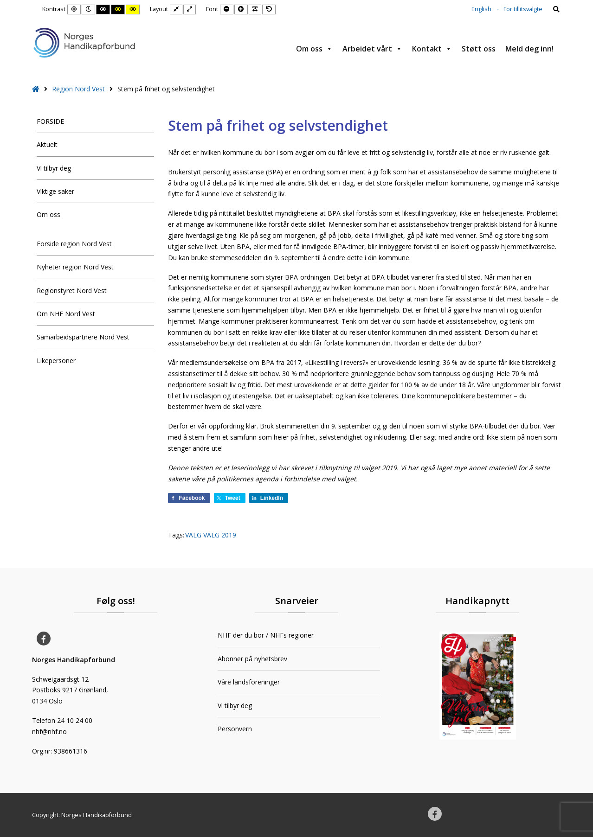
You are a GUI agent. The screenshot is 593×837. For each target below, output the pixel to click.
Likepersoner (56, 360)
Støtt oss (479, 49)
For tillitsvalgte (522, 9)
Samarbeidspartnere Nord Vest (83, 336)
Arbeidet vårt (372, 49)
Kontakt (432, 49)
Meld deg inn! (529, 49)
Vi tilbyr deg (54, 168)
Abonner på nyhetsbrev (252, 658)
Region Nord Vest (78, 88)
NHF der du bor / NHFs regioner (266, 635)
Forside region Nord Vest (74, 243)
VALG (193, 534)
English (481, 9)
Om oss (314, 49)
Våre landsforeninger (249, 681)
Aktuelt (47, 144)
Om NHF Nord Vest (66, 313)
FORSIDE (50, 121)
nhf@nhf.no (49, 731)
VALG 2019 (219, 534)
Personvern (235, 728)
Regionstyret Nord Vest (72, 290)
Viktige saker (55, 191)
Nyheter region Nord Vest (75, 266)
